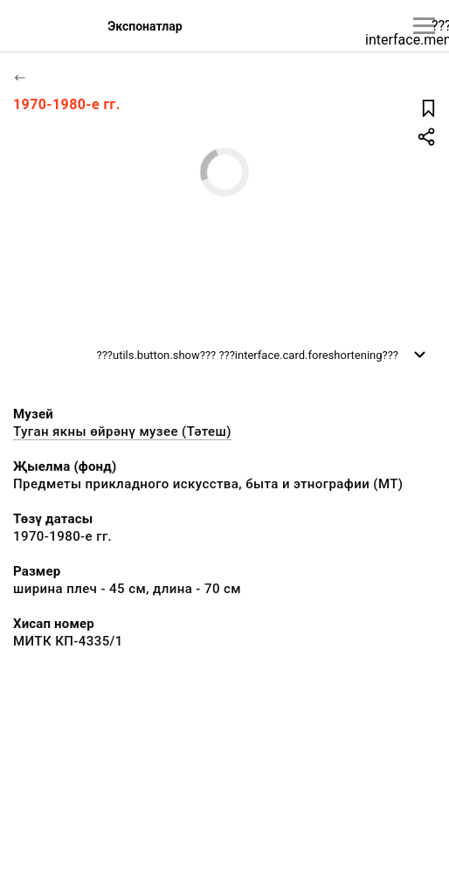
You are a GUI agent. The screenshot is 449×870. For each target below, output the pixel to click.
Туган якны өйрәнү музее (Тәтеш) (122, 431)
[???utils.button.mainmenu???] (424, 26)
